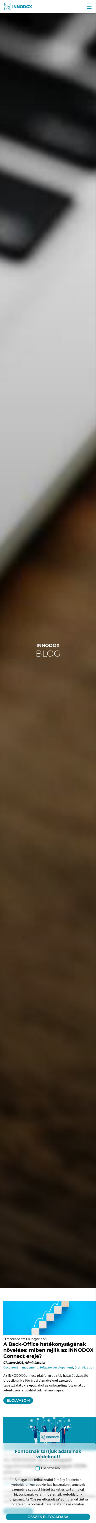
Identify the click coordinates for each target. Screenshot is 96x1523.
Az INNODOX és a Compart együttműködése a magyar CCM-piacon (45, 1466)
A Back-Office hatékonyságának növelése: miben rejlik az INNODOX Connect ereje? (48, 1350)
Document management (20, 1367)
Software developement (56, 1367)
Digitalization (84, 1367)
